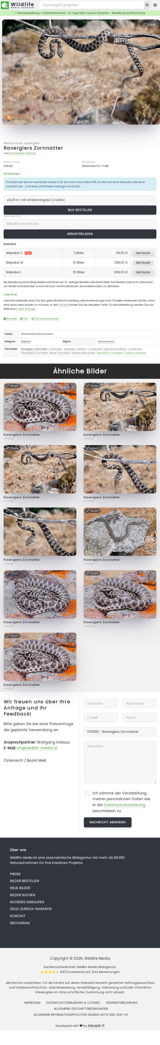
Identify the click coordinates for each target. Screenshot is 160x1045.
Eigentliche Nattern (115, 349)
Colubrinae (134, 349)
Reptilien (26, 341)
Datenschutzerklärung (124, 804)
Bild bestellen (80, 210)
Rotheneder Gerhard (22, 153)
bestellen (143, 253)
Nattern (82, 349)
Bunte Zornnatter (60, 352)
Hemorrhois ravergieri (22, 143)
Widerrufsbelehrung (122, 1003)
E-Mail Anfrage (25, 309)
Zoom (149, 24)
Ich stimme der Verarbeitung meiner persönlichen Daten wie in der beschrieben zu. (121, 802)
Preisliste (63, 305)
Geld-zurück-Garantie (31, 909)
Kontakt (10, 318)
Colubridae (95, 349)
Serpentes (70, 349)
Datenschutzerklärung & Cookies (73, 1003)
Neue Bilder (20, 888)
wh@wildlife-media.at (37, 748)
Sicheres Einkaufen (45, 318)
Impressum (32, 1003)
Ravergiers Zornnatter (33, 148)
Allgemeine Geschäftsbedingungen (81, 1009)
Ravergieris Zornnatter (34, 352)
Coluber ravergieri (135, 352)
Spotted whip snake (83, 352)
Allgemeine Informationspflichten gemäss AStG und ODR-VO (81, 1015)
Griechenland (106, 341)
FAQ (24, 318)
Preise (15, 874)
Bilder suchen (22, 895)
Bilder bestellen (24, 881)
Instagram (20, 923)
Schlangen (55, 349)
